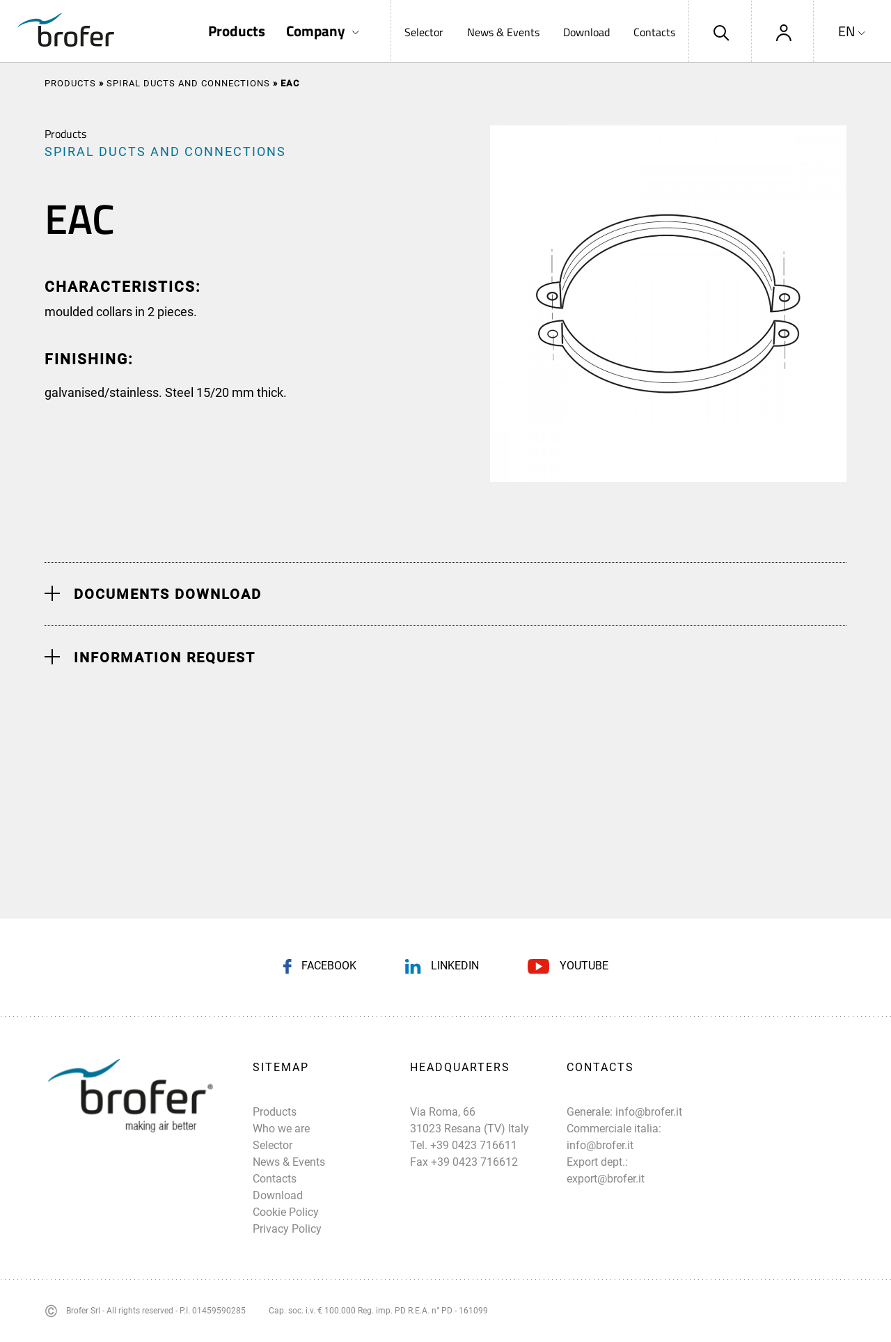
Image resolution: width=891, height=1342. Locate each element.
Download (586, 32)
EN (846, 31)
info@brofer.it (648, 1111)
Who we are (281, 1128)
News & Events (503, 32)
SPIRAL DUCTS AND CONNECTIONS (188, 83)
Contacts (654, 32)
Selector (423, 32)
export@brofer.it (606, 1178)
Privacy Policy (287, 1228)
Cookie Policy (286, 1212)
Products (236, 31)
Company (315, 31)
